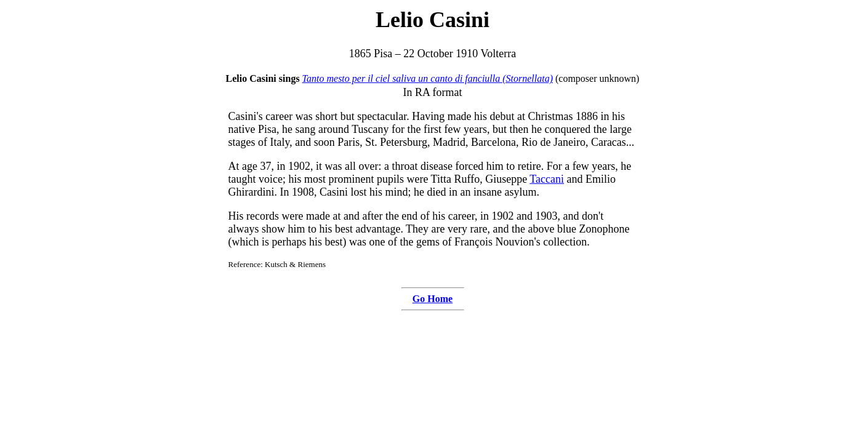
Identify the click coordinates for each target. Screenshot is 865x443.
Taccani (546, 179)
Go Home (432, 298)
